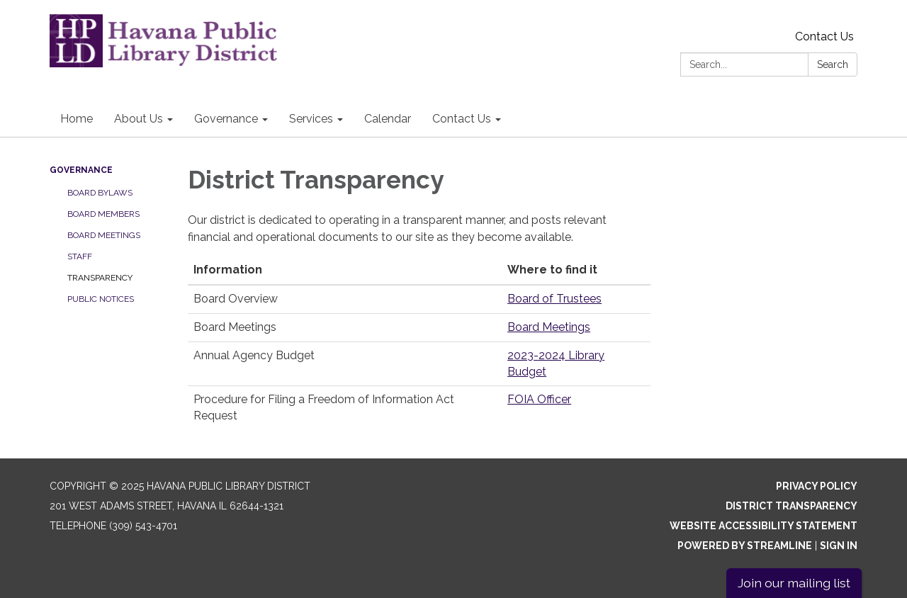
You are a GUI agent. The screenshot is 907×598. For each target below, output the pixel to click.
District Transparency (791, 506)
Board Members (103, 214)
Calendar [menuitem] (387, 118)
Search (832, 64)
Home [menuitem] (76, 118)
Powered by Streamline (744, 545)
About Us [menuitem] (138, 118)
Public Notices (100, 299)
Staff (79, 256)
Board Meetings (103, 235)
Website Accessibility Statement (763, 525)
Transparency (100, 278)
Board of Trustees (554, 298)
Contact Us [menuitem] (461, 118)
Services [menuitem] (311, 118)
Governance (81, 170)
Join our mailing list (794, 582)
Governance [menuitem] (226, 118)
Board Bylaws (100, 193)
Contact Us (824, 36)
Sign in (838, 545)
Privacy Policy (816, 486)
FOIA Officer (539, 399)
